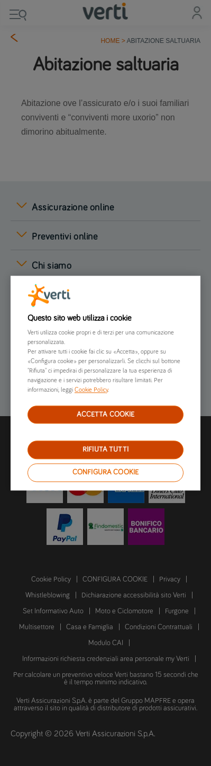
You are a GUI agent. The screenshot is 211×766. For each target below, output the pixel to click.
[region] (105, 383)
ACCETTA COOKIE (106, 414)
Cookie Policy (91, 390)
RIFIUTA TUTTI (105, 450)
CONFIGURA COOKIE (105, 472)
